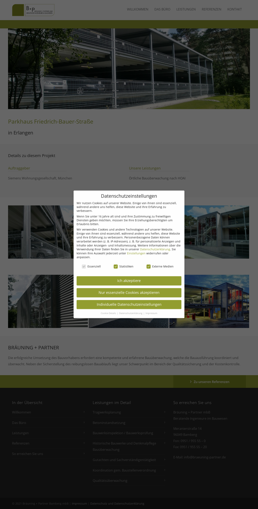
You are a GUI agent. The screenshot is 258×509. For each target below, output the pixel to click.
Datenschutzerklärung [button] (131, 308)
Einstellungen (136, 248)
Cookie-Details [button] (109, 308)
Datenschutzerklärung (155, 244)
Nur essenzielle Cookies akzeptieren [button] (129, 287)
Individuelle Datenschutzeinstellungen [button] (129, 299)
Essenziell (91, 261)
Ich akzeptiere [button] (129, 275)
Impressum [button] (151, 308)
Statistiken (123, 261)
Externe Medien (160, 261)
